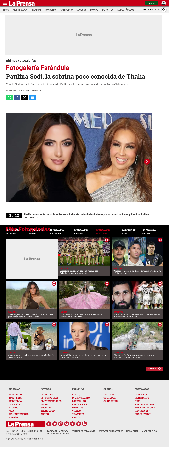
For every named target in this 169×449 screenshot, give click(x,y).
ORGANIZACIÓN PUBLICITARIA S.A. (25, 439)
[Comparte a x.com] (24, 97)
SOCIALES (46, 407)
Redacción (36, 90)
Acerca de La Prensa (57, 431)
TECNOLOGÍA (48, 410)
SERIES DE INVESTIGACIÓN (81, 396)
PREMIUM (78, 389)
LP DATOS (77, 407)
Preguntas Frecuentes (58, 433)
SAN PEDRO (15, 397)
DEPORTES (47, 394)
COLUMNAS (109, 397)
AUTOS (45, 414)
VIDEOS (76, 410)
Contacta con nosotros (111, 431)
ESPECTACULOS (50, 397)
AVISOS (76, 417)
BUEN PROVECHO (145, 407)
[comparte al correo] (32, 97)
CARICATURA (110, 401)
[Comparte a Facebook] (17, 97)
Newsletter (132, 431)
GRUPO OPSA (142, 389)
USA (11, 410)
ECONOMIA (15, 401)
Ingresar (151, 3)
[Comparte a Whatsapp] (9, 97)
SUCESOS (14, 404)
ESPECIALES (79, 401)
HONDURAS (16, 394)
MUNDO (13, 407)
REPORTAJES (79, 404)
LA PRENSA (141, 394)
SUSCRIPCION (143, 414)
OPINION (108, 389)
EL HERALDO (142, 397)
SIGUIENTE (153, 368)
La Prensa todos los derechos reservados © (24, 432)
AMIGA (44, 404)
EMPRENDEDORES (51, 401)
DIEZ (137, 401)
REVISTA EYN (142, 410)
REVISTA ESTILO (144, 404)
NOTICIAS (14, 389)
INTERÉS (46, 389)
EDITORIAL (109, 394)
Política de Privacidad (83, 431)
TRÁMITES (78, 414)
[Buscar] (164, 9)
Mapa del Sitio (149, 431)
